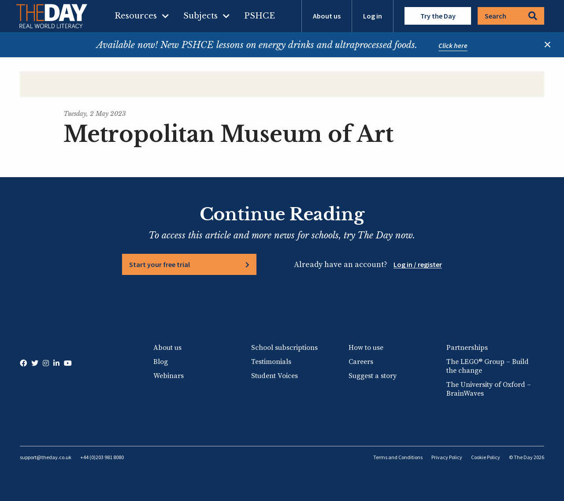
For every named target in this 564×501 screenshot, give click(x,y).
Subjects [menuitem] (200, 16)
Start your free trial (159, 264)
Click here (453, 45)
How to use (366, 347)
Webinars (168, 375)
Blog (160, 361)
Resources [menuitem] (136, 16)
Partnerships (467, 347)
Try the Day (438, 15)
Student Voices (274, 375)
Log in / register (417, 264)
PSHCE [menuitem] (259, 16)
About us (327, 15)
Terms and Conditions (398, 457)
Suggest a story (373, 375)
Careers (361, 361)
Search (511, 15)
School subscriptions (284, 347)
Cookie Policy (485, 457)
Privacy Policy (446, 457)
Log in (372, 15)
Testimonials (271, 361)
